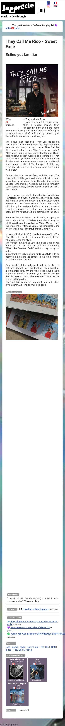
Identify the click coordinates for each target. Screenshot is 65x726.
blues (8, 649)
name (15, 647)
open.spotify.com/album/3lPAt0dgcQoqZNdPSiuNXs (37, 633)
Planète (17, 693)
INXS (53, 647)
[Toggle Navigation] (41, 10)
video (15, 28)
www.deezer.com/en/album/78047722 (30, 627)
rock (8, 647)
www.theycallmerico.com (36, 609)
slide (22, 647)
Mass (37, 669)
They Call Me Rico (22, 649)
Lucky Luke (32, 647)
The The (44, 647)
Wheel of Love (16, 669)
